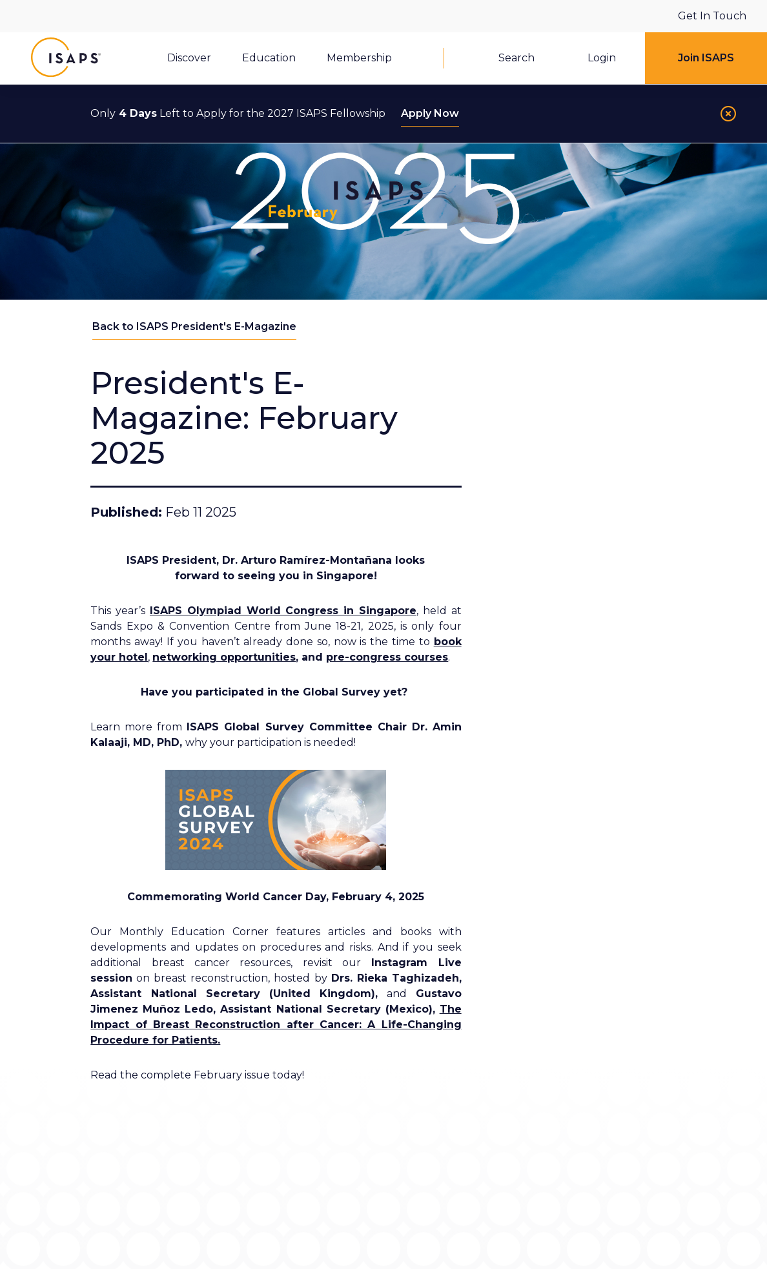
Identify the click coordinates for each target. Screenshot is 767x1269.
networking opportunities (224, 657)
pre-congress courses (387, 657)
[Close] (728, 113)
